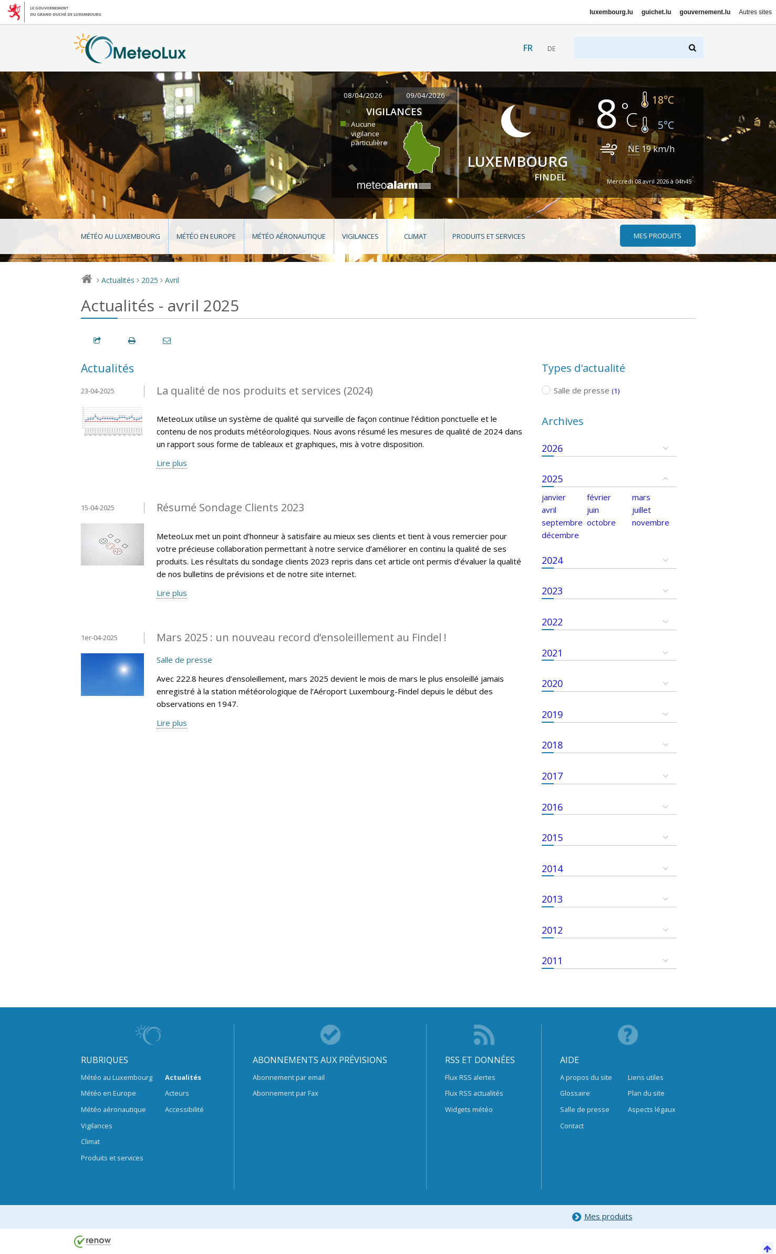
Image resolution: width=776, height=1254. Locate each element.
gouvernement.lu (705, 12)
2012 (552, 930)
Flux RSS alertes (470, 1077)
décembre (560, 535)
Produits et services (488, 236)
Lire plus (172, 463)
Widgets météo (469, 1109)
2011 (552, 960)
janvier (554, 497)
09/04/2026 (425, 95)
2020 (552, 683)
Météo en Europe (206, 236)
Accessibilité (184, 1109)
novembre (650, 522)
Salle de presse (184, 659)
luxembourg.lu (611, 12)
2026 (552, 448)
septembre (562, 522)
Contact (572, 1125)
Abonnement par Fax (285, 1093)
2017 (552, 776)
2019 (552, 714)
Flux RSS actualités (474, 1093)
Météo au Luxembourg (120, 236)
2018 (552, 745)
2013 (552, 899)
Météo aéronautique (289, 236)
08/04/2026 (363, 95)
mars (641, 497)
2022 (552, 621)
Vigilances (360, 236)
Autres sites (755, 12)
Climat (415, 236)
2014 (552, 868)
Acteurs (177, 1093)
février (599, 497)
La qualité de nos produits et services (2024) (265, 390)
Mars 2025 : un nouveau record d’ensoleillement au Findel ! (302, 637)
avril (549, 509)
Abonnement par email (289, 1077)
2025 (149, 280)
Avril (172, 280)
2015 (552, 837)
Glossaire (575, 1093)
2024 (552, 560)
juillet (641, 509)
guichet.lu (656, 12)
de (551, 48)
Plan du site (646, 1093)
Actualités (117, 280)
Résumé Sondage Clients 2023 (230, 507)
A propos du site (586, 1077)
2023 (552, 590)
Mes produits (602, 1217)
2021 (552, 652)
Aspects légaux (652, 1109)
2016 (552, 807)
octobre (601, 522)
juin (593, 509)
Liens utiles (646, 1077)
